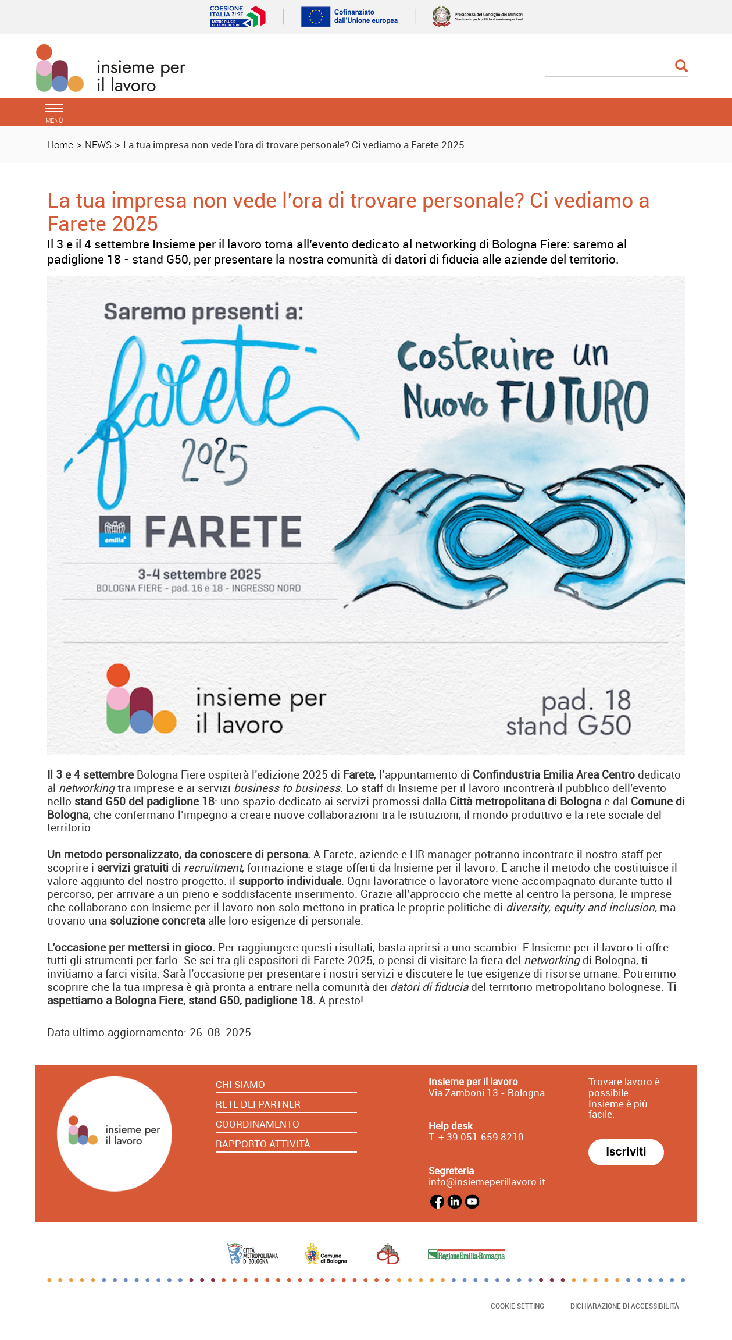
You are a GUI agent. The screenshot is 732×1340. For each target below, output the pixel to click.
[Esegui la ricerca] (681, 66)
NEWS (98, 144)
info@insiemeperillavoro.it (487, 1181)
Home (60, 144)
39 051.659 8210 (484, 1136)
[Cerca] (616, 67)
